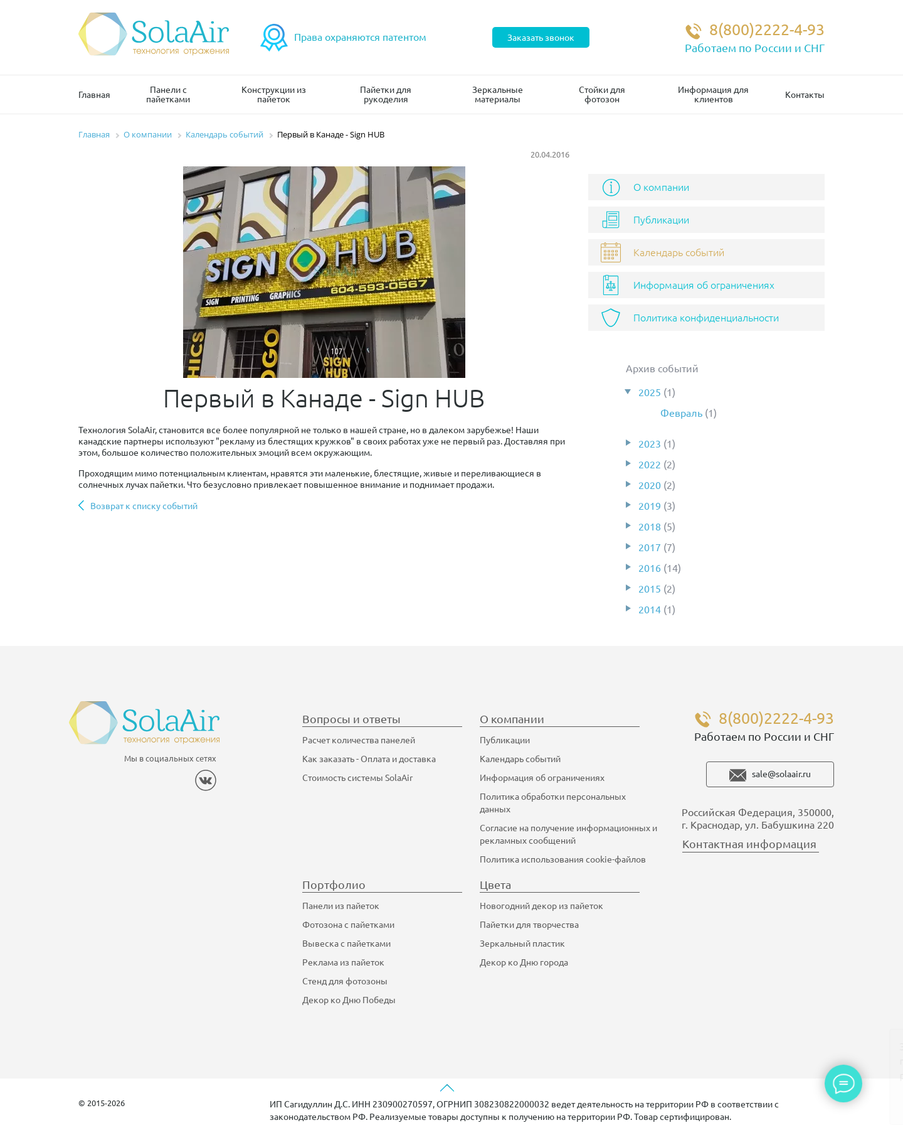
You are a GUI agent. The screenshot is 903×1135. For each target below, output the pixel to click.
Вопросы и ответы (351, 718)
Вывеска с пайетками (346, 943)
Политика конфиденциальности (706, 317)
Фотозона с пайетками (348, 924)
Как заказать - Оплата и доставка (369, 758)
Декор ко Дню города (524, 961)
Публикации (661, 219)
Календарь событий (678, 252)
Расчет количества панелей (358, 739)
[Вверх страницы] (447, 1088)
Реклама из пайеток (343, 961)
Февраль (688, 412)
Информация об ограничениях (703, 284)
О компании (661, 186)
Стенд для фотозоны (345, 980)
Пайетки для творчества (529, 924)
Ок (772, 1103)
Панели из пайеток (340, 905)
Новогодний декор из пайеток (541, 905)
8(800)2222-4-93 (767, 29)
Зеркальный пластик (522, 943)
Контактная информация (749, 843)
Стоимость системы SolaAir (357, 777)
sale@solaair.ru (780, 773)
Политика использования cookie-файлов (563, 858)
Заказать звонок (540, 37)
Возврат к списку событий (138, 505)
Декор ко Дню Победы (349, 999)
